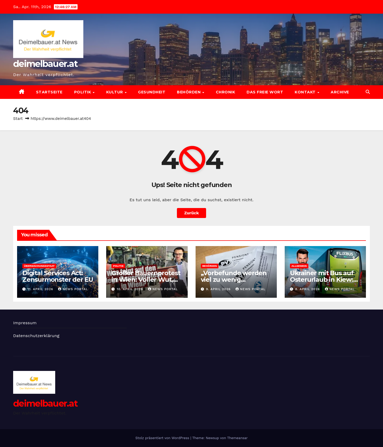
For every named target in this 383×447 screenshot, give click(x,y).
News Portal (73, 289)
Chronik (225, 92)
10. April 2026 (130, 289)
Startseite (49, 92)
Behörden (189, 92)
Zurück (191, 212)
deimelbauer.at (45, 63)
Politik (83, 92)
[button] (368, 91)
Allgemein (299, 265)
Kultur (115, 92)
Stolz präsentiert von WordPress (162, 438)
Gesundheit (151, 92)
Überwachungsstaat (39, 265)
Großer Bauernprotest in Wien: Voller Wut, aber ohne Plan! (145, 279)
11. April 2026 (41, 289)
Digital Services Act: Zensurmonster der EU (57, 276)
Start (18, 118)
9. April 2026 (219, 289)
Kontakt (306, 92)
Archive (340, 92)
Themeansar (237, 438)
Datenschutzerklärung (36, 335)
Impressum (25, 322)
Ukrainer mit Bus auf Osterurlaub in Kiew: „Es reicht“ (322, 279)
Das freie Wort (265, 92)
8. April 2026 (308, 289)
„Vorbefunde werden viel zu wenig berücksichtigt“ (234, 279)
